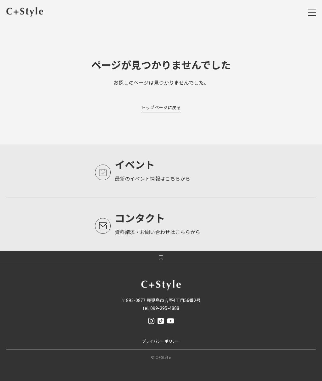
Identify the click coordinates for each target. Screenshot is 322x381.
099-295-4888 (164, 308)
